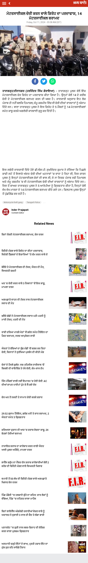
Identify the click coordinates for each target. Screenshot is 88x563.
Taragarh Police (33, 202)
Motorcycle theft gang (13, 202)
